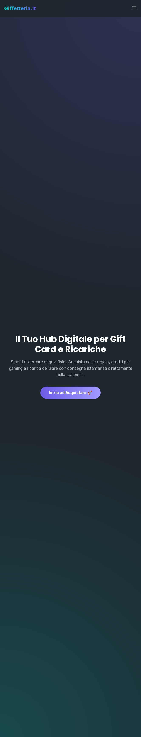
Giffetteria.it (20, 8)
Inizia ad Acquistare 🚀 (70, 392)
